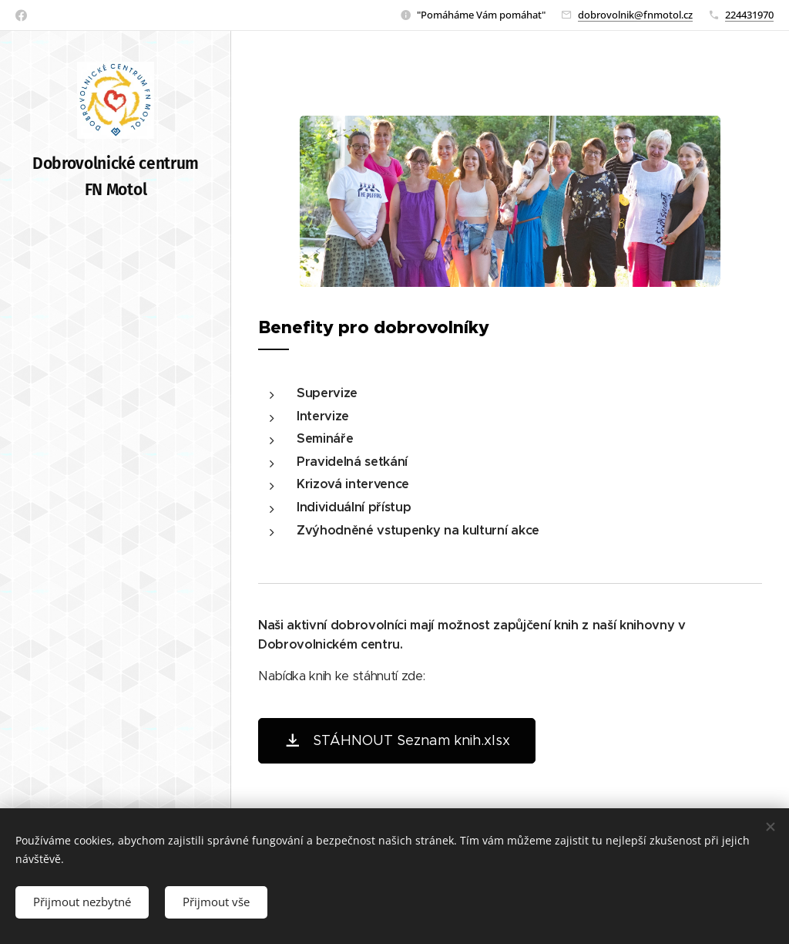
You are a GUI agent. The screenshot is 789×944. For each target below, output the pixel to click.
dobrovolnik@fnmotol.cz (635, 15)
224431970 (749, 15)
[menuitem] (116, 381)
